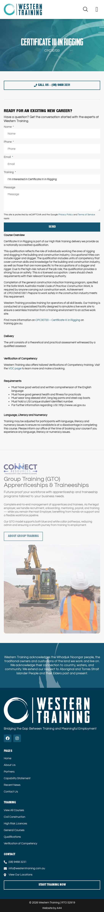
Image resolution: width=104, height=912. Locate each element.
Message (9, 187)
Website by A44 (52, 908)
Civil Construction (14, 816)
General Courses (14, 830)
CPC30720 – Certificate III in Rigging (57, 320)
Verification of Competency (20, 843)
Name (8, 126)
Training (9, 172)
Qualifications (12, 836)
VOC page (14, 368)
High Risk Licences (15, 823)
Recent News (12, 785)
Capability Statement (17, 778)
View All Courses (14, 810)
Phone (8, 141)
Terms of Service (86, 214)
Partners (9, 771)
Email (7, 157)
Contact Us (11, 791)
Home (7, 758)
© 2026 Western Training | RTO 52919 (52, 902)
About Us (9, 765)
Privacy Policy (65, 214)
